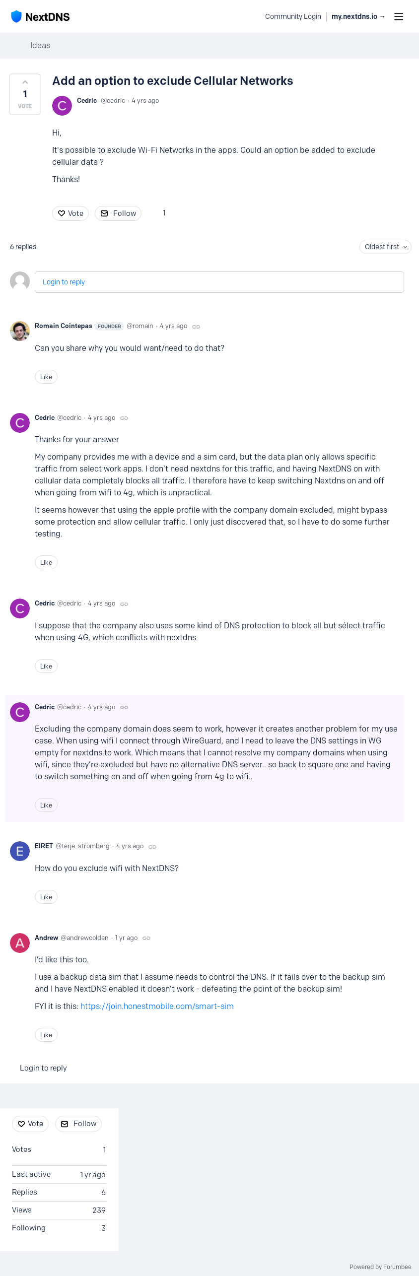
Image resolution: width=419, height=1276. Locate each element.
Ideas (40, 45)
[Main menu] (399, 16)
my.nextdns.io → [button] (359, 16)
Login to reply (64, 282)
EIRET (44, 846)
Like (46, 377)
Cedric (87, 100)
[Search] (252, 16)
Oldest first (382, 247)
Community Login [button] (293, 16)
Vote (75, 213)
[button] (25, 94)
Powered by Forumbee (380, 1267)
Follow (124, 213)
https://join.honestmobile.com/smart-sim (157, 1006)
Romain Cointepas (79, 326)
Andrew (46, 937)
